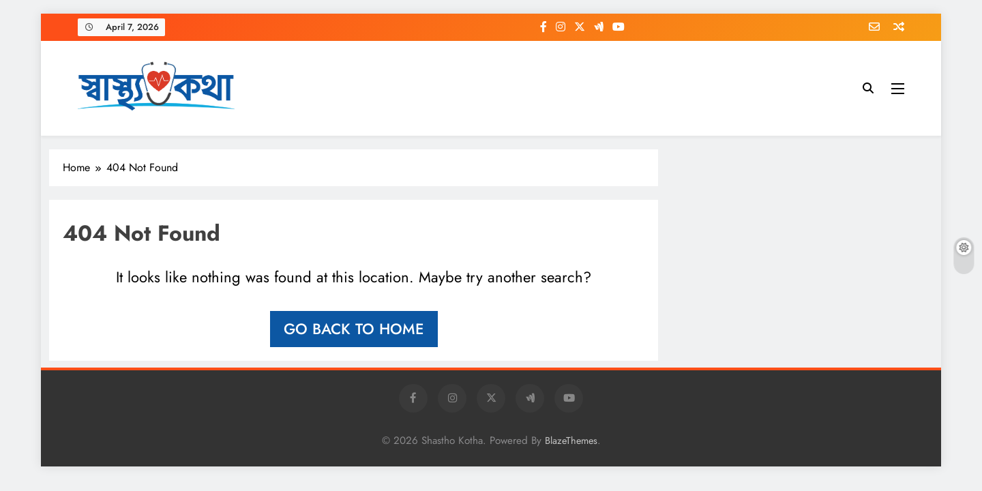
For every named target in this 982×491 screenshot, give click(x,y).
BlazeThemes (571, 440)
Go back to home (354, 329)
